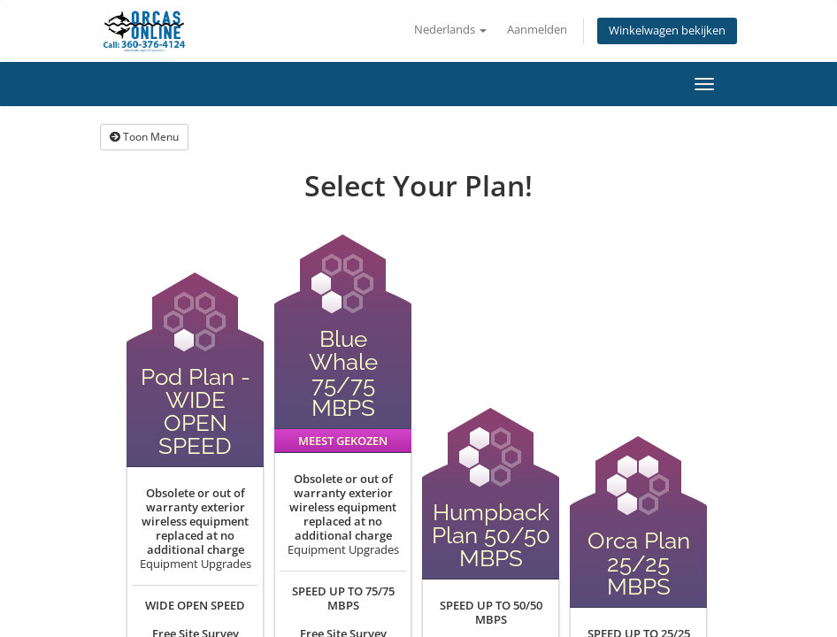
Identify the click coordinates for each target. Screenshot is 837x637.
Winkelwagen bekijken (667, 30)
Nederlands (450, 29)
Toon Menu (144, 136)
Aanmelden (537, 29)
